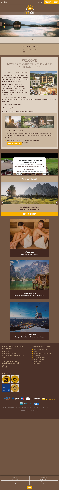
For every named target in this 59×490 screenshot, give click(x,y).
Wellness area (14, 143)
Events (35, 351)
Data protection (43, 407)
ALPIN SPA (25, 142)
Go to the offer (29, 214)
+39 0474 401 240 (30, 49)
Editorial (36, 407)
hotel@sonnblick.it (30, 52)
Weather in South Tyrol (40, 349)
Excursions (36, 363)
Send (29, 487)
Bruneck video (37, 361)
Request (48, 2)
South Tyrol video (38, 359)
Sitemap (32, 407)
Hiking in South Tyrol (39, 357)
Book (56, 2)
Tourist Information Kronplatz (42, 353)
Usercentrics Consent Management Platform (32, 171)
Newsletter (36, 355)
